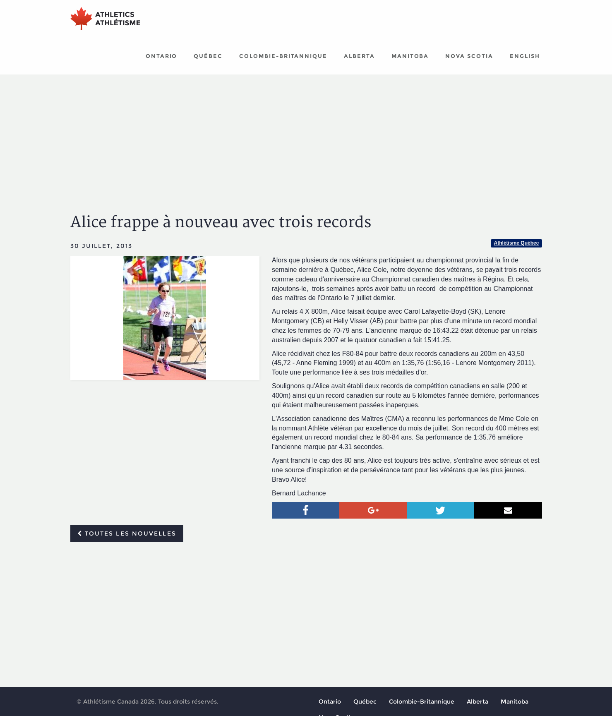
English (525, 56)
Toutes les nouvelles (126, 533)
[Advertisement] (306, 137)
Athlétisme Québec (516, 243)
